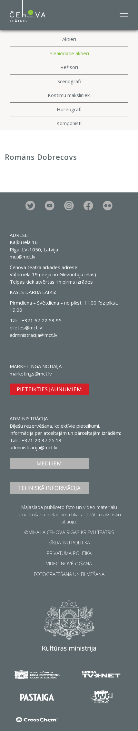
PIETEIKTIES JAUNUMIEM (49, 389)
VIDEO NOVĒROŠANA (69, 563)
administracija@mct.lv (33, 335)
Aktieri (69, 39)
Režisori (69, 67)
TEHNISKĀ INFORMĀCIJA (49, 488)
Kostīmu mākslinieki (69, 95)
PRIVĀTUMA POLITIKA (69, 553)
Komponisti (69, 123)
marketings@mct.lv (31, 373)
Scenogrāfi (69, 81)
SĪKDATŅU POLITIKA (69, 542)
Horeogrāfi (69, 109)
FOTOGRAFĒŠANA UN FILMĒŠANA (69, 574)
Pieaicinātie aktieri (69, 53)
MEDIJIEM (49, 463)
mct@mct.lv (22, 256)
